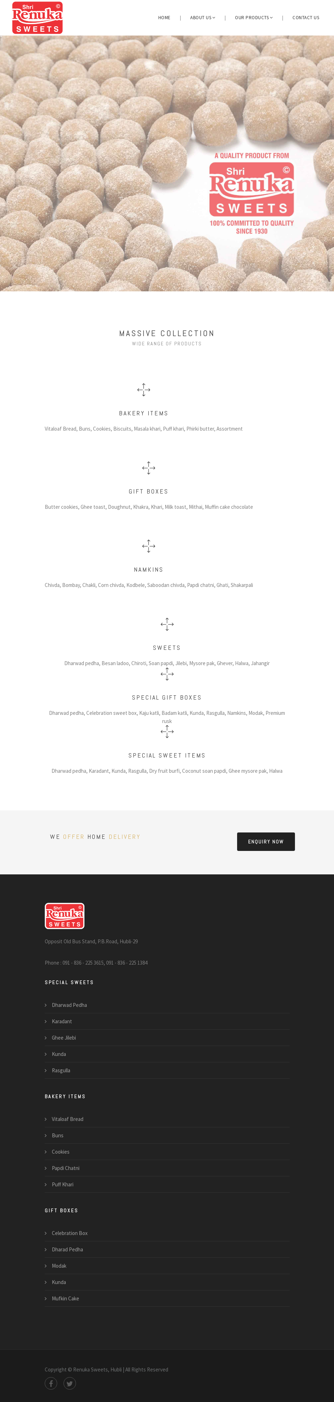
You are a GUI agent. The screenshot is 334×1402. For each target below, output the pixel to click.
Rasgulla (61, 1070)
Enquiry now (266, 841)
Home (164, 18)
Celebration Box (70, 1233)
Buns (58, 1135)
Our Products (254, 18)
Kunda (59, 1054)
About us (202, 18)
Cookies (61, 1151)
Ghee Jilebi (64, 1037)
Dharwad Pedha (69, 1005)
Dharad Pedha (67, 1249)
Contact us (305, 18)
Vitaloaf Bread (67, 1119)
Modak (59, 1265)
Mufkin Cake (65, 1298)
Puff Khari (62, 1184)
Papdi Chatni (66, 1168)
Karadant (62, 1021)
